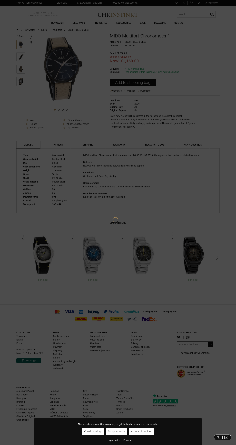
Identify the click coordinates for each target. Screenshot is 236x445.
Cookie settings (93, 431)
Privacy (126, 440)
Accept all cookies (141, 431)
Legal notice (112, 440)
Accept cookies (116, 431)
